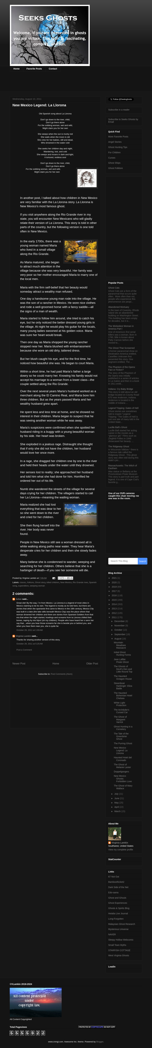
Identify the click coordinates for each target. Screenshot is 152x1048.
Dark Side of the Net (118, 887)
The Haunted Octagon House (123, 677)
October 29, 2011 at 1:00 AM (29, 630)
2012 (114, 613)
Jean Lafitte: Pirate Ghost (121, 660)
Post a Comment (24, 650)
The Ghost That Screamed (121, 348)
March (117, 811)
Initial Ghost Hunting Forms (122, 653)
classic (23, 582)
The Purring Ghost (123, 743)
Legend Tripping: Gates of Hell (123, 408)
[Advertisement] (68, 83)
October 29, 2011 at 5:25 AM (29, 644)
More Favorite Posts (118, 136)
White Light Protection (120, 704)
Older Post (92, 663)
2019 (114, 586)
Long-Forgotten (116, 918)
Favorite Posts (34, 68)
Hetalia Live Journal (118, 913)
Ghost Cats (113, 288)
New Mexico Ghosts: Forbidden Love (123, 779)
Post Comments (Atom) (61, 674)
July (116, 794)
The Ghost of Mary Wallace (123, 787)
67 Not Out (113, 876)
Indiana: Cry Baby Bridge (120, 389)
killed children (53, 582)
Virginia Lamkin (23, 636)
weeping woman (37, 586)
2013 (114, 608)
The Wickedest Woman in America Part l (121, 327)
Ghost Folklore (115, 168)
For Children (114, 152)
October (118, 630)
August (118, 638)
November (119, 625)
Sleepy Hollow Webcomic (120, 939)
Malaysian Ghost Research (121, 924)
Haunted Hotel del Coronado (123, 758)
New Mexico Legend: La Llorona (120, 750)
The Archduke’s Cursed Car (121, 711)
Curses (111, 157)
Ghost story (40, 582)
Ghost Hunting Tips (117, 147)
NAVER (112, 934)
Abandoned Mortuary (118, 307)
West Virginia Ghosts (118, 955)
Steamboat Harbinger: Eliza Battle (123, 686)
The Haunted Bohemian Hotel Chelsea (123, 696)
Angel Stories (115, 142)
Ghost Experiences (117, 903)
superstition (23, 586)
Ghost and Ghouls (117, 898)
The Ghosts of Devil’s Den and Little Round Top (123, 669)
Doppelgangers (121, 771)
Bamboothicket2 (116, 882)
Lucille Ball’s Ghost (117, 427)
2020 (114, 582)
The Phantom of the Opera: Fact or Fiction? (121, 368)
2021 (114, 578)
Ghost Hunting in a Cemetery (123, 728)
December (119, 621)
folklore (30, 582)
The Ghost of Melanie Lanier (122, 766)
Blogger (99, 1041)
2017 (114, 591)
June (117, 798)
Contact (53, 68)
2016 (114, 595)
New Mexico (66, 582)
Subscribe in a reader (118, 109)
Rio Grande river (80, 582)
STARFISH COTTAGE (119, 950)
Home (16, 68)
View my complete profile (120, 849)
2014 (114, 604)
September (120, 634)
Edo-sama (113, 892)
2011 (114, 617)
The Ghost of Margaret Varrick (120, 720)
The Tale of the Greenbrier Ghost (121, 736)
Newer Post (18, 663)
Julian (19, 599)
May (116, 802)
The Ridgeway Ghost (118, 446)
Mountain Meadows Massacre (120, 645)
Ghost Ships (114, 163)
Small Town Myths (117, 945)
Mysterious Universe (118, 929)
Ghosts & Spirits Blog (118, 908)
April (116, 807)
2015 (114, 600)
